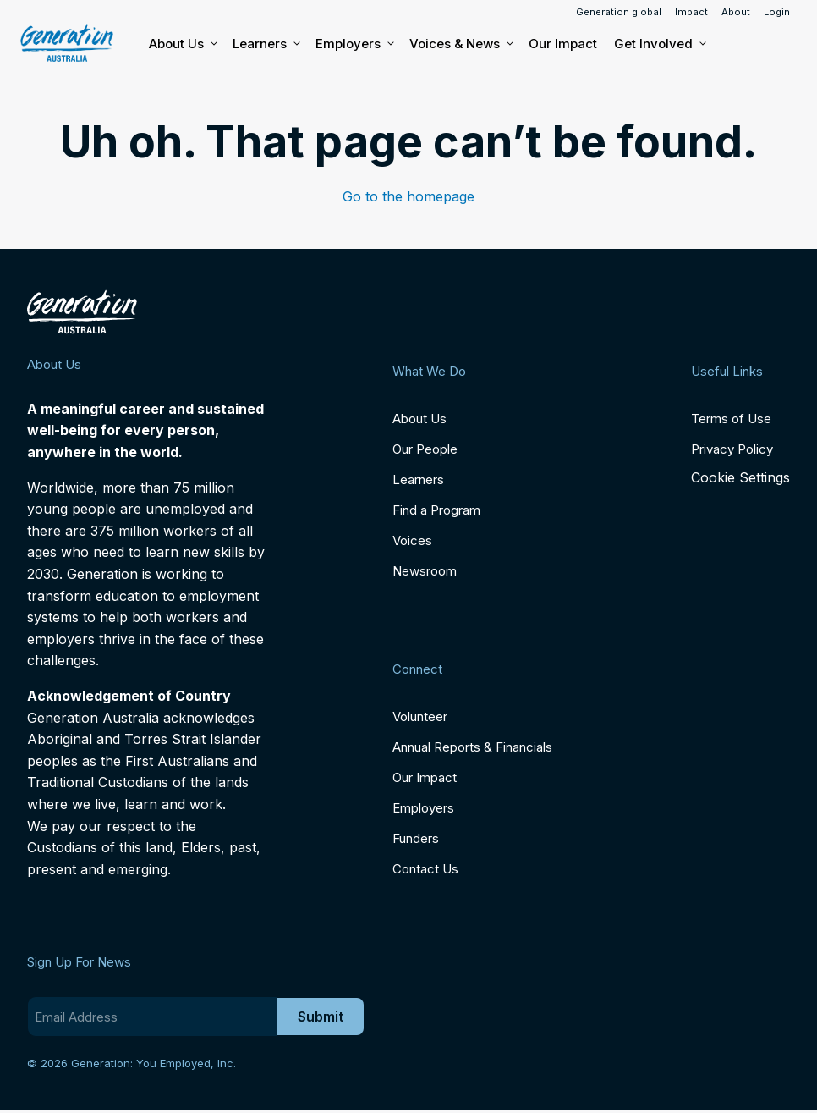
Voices (412, 540)
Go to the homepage (408, 196)
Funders (415, 838)
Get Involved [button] (659, 44)
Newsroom (424, 571)
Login (777, 12)
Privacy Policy (732, 449)
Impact (691, 12)
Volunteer (419, 716)
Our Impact (563, 44)
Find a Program (436, 510)
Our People (425, 449)
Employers (353, 44)
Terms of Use (731, 418)
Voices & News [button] (460, 44)
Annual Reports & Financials (472, 747)
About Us (182, 44)
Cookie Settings (740, 477)
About (735, 12)
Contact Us (425, 869)
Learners (266, 44)
